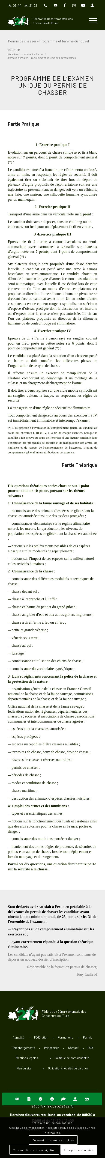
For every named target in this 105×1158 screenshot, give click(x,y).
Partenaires (51, 1048)
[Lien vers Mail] (55, 5)
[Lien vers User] (92, 5)
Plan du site (23, 1068)
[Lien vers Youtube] (83, 5)
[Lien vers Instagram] (74, 5)
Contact (73, 1048)
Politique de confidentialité (71, 1058)
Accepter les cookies (78, 1150)
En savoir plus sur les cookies (53, 1140)
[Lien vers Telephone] (46, 5)
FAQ (90, 1048)
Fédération (41, 1037)
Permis (87, 1037)
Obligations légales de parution (68, 1068)
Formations (65, 1037)
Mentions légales (27, 1058)
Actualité (18, 1037)
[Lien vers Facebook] (65, 5)
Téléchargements (23, 1048)
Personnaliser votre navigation (34, 1150)
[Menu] (90, 21)
